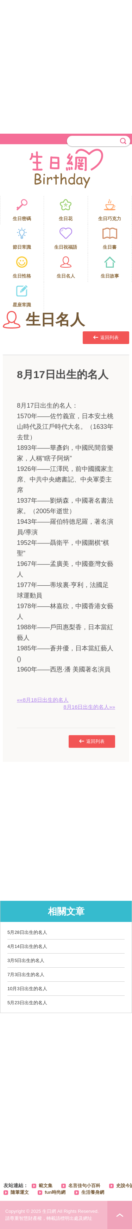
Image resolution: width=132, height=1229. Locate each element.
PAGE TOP (119, 1215)
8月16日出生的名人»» (89, 707)
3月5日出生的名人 (25, 960)
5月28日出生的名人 (27, 932)
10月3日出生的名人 (27, 988)
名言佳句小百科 (84, 1185)
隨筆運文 (20, 1192)
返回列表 (106, 337)
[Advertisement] (66, 66)
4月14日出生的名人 (27, 946)
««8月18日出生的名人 (43, 700)
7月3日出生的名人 (25, 974)
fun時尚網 (55, 1192)
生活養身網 (92, 1192)
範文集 (45, 1185)
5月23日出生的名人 (27, 1002)
